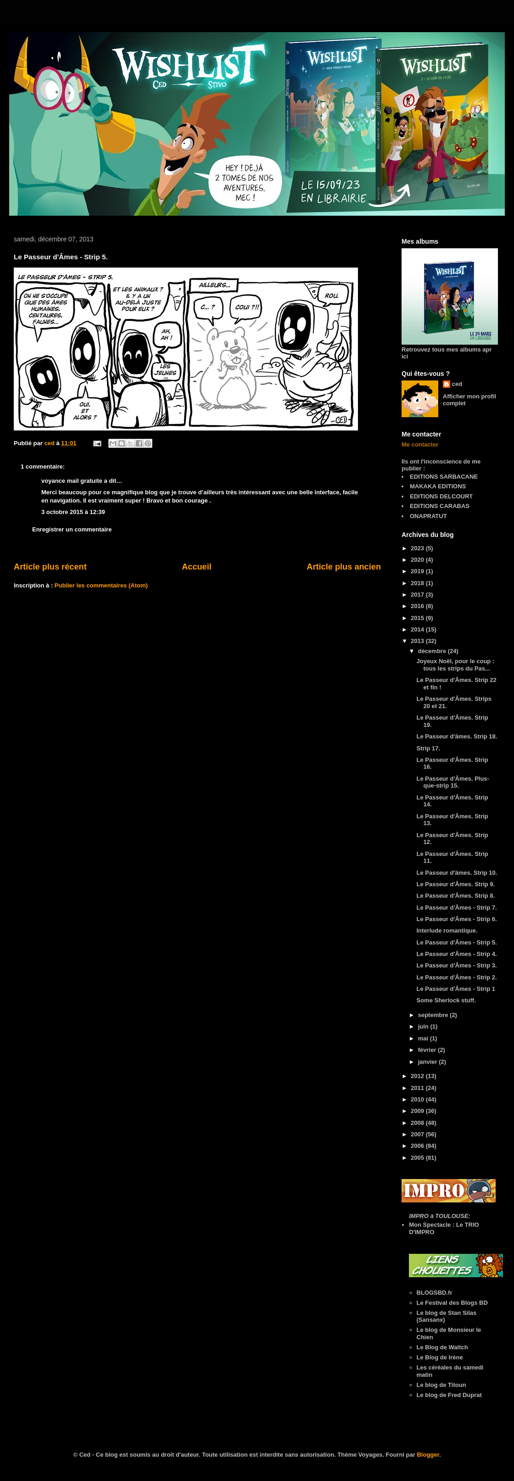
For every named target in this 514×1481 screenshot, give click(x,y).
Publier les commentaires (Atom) (101, 585)
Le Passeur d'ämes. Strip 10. (456, 872)
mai (424, 1038)
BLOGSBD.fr (435, 1292)
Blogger (428, 1454)
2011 (418, 1087)
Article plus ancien (344, 566)
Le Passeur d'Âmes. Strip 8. (455, 895)
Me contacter (420, 444)
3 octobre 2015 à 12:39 (73, 512)
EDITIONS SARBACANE (444, 476)
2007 (418, 1134)
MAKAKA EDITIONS (438, 486)
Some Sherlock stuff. (445, 1000)
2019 (418, 571)
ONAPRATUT (428, 516)
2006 (418, 1145)
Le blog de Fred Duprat (449, 1395)
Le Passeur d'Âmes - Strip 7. (456, 907)
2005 (418, 1157)
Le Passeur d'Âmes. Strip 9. (455, 884)
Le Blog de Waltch (442, 1347)
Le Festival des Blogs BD (452, 1302)
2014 (418, 629)
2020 (418, 559)
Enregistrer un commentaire (72, 529)
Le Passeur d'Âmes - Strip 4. (456, 953)
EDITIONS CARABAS (439, 506)
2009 (418, 1110)
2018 (418, 583)
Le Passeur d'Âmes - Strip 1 (455, 988)
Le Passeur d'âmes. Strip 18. (456, 736)
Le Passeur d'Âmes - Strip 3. (456, 965)
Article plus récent (50, 566)
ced (457, 383)
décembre (433, 651)
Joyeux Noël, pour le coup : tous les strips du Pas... (455, 665)
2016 (418, 606)
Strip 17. (428, 748)
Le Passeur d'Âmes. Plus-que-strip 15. (452, 782)
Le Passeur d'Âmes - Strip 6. (456, 919)
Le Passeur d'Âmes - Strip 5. (456, 942)
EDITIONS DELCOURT (441, 496)
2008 (418, 1122)
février (428, 1049)
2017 (418, 594)
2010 (418, 1099)
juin (424, 1026)
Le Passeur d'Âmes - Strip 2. (456, 977)
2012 (418, 1076)
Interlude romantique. (446, 930)
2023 (418, 548)
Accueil (197, 566)
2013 (418, 640)
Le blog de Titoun (441, 1384)
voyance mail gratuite (71, 480)
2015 (418, 618)
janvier (428, 1061)
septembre (434, 1015)
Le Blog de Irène (440, 1357)
